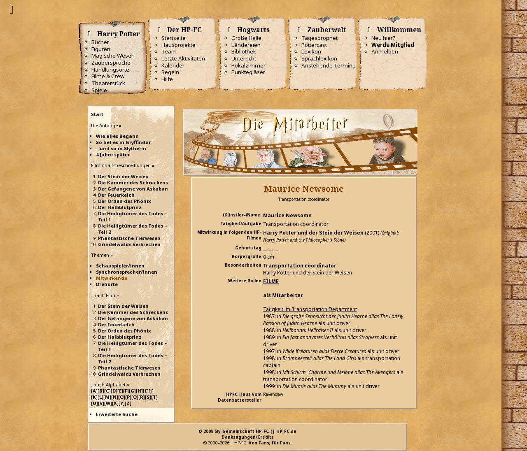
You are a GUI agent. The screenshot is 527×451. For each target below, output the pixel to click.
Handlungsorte (110, 69)
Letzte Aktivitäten (183, 58)
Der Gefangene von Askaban (133, 189)
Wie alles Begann (117, 136)
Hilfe (167, 79)
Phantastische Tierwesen (129, 238)
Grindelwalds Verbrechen (129, 244)
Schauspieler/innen (120, 266)
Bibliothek (243, 51)
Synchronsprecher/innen (126, 272)
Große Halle (246, 38)
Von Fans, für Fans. (270, 443)
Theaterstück (108, 83)
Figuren (100, 49)
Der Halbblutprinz (120, 207)
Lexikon (311, 51)
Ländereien (246, 45)
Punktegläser (248, 72)
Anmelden (384, 51)
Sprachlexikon (319, 58)
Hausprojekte (178, 45)
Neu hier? (383, 38)
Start (97, 114)
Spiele (99, 90)
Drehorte (107, 284)
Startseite (173, 38)
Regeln (170, 72)
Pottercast (314, 45)
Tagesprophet (319, 38)
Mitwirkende (111, 278)
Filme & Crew (107, 76)
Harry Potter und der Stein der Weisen (313, 232)
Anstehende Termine (328, 65)
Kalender (172, 65)
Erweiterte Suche (117, 414)
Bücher (100, 42)
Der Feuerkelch (116, 195)
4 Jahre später (113, 154)
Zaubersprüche (111, 62)
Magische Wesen (113, 55)
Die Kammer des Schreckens (133, 182)
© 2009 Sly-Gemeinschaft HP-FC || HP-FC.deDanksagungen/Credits (247, 434)
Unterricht (243, 58)
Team (169, 51)
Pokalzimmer (248, 65)
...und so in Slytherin (121, 148)
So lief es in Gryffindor (123, 142)
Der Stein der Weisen (123, 176)
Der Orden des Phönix (124, 201)
